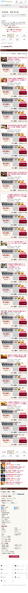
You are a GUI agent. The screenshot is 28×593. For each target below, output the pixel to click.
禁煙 (3, 516)
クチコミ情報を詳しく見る (14, 31)
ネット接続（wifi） (6, 541)
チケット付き (5, 550)
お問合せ (3, 580)
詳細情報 (4, 35)
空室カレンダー (24, 36)
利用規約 (3, 577)
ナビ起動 (12, 25)
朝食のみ (4, 508)
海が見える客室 (5, 517)
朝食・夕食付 (5, 507)
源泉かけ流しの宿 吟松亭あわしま (14, 482)
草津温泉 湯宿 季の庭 (10, 12)
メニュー (25, 2)
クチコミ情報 (17, 39)
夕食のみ (17, 507)
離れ (3, 534)
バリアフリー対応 (6, 538)
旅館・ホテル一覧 (19, 565)
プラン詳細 (23, 70)
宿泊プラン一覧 (10, 36)
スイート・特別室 (6, 536)
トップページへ (5, 565)
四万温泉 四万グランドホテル (13, 478)
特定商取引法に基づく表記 (21, 573)
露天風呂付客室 (5, 512)
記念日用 (4, 548)
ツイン (3, 533)
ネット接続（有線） (6, 539)
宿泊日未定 (21, 494)
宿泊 (8, 491)
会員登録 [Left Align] (21, 2)
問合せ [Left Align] (16, 2)
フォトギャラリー (3, 39)
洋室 (16, 528)
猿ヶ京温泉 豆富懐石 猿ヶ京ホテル (15, 470)
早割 (6, 521)
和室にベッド (18, 529)
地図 (6, 25)
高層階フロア (18, 534)
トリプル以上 (18, 533)
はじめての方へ (5, 573)
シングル (4, 531)
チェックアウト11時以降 (8, 551)
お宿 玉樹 (8, 463)
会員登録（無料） (19, 569)
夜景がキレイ (18, 548)
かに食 (3, 524)
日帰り (17, 35)
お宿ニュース (11, 39)
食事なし (17, 508)
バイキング (17, 546)
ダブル (16, 531)
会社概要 (17, 577)
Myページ (3, 569)
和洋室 (3, 529)
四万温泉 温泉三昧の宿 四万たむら (14, 474)
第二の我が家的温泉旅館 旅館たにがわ (15, 467)
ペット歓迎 (4, 519)
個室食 (18, 545)
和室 (3, 528)
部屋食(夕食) (5, 514)
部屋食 (5, 545)
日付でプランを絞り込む (7, 43)
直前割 (6, 522)
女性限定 (9, 553)
